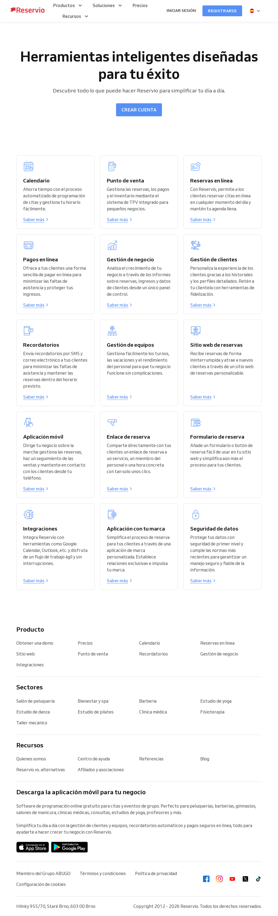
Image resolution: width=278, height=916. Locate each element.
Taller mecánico (31, 722)
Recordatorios (153, 654)
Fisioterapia (212, 712)
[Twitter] (245, 879)
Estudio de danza (33, 712)
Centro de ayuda (94, 758)
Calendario (149, 643)
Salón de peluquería (35, 701)
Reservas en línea (217, 643)
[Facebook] (206, 879)
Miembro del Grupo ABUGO (43, 873)
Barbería (148, 701)
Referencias (151, 758)
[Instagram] (219, 879)
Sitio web (25, 654)
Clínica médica (153, 712)
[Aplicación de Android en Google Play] (69, 847)
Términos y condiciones (103, 873)
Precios (85, 643)
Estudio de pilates (96, 712)
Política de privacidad (156, 873)
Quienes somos (31, 758)
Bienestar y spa (93, 701)
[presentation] (255, 10)
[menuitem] (68, 5)
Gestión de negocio (219, 654)
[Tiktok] (258, 879)
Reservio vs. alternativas (40, 769)
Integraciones (30, 664)
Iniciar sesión (181, 10)
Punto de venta (93, 654)
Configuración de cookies (41, 884)
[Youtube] (232, 879)
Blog (204, 758)
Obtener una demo (34, 643)
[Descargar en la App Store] (32, 847)
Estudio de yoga (216, 701)
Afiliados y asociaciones (101, 769)
